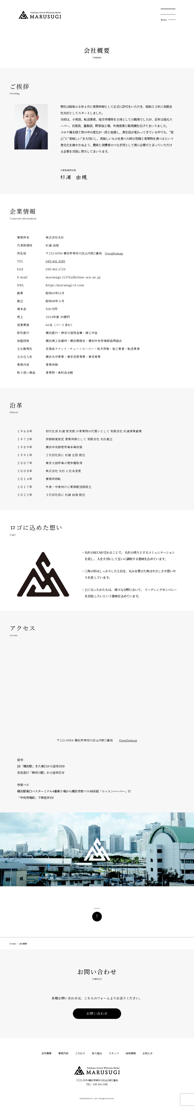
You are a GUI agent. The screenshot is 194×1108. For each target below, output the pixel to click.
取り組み (97, 1053)
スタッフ (114, 1053)
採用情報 (131, 1053)
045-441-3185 (55, 261)
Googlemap (114, 253)
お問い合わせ (97, 1013)
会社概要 (46, 1053)
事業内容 (63, 1053)
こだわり (80, 1053)
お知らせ (147, 1053)
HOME (13, 944)
